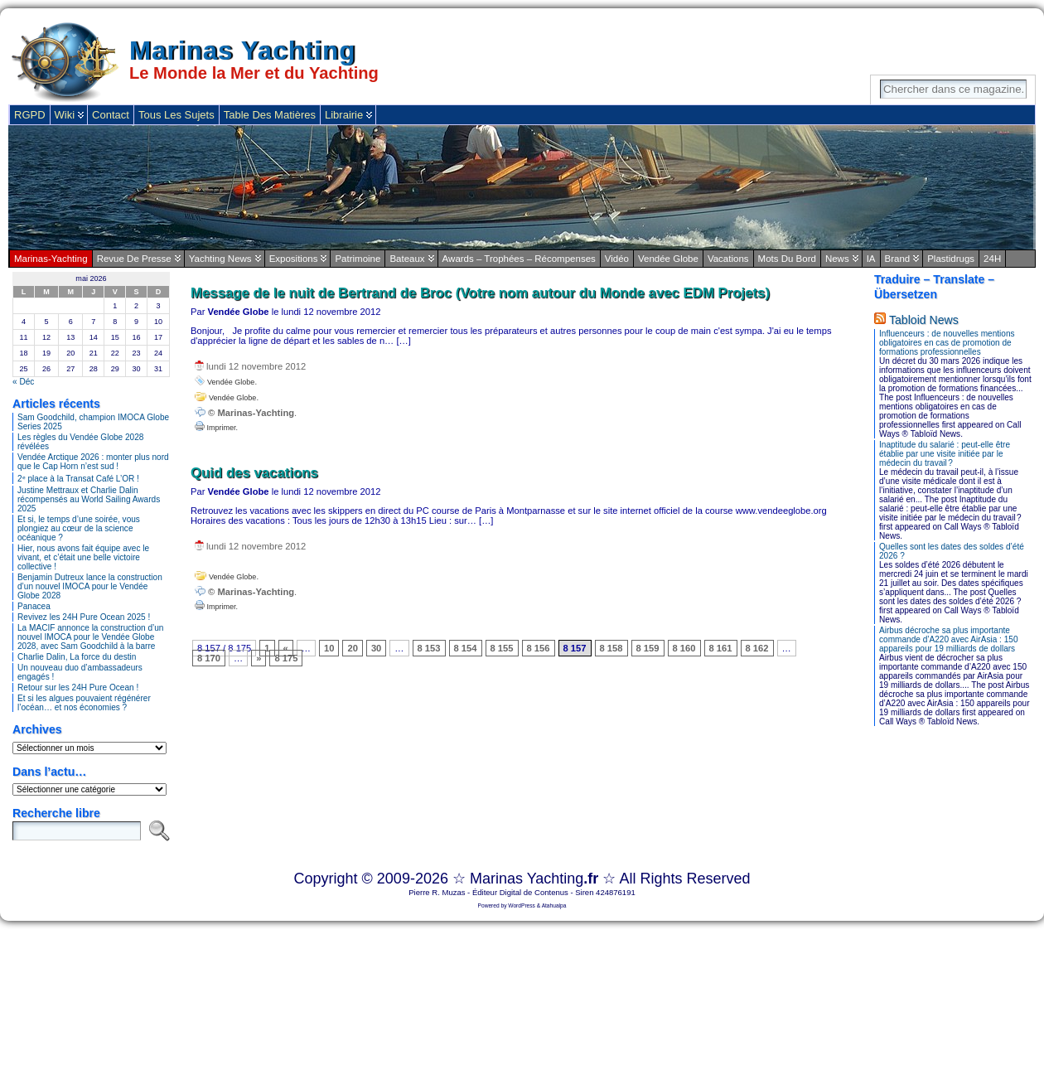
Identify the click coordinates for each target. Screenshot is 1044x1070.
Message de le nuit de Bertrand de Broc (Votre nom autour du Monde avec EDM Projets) (480, 293)
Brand (898, 259)
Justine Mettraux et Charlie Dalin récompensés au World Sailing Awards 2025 (88, 499)
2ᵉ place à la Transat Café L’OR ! (78, 478)
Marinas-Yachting (51, 259)
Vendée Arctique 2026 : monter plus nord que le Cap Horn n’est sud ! (93, 462)
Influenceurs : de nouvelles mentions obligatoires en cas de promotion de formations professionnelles (947, 342)
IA (871, 259)
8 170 (208, 658)
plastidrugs (950, 259)
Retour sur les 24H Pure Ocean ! (77, 687)
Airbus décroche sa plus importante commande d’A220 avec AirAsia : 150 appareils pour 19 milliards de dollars (948, 639)
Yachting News (220, 259)
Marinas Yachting (242, 50)
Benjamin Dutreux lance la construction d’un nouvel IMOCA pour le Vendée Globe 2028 (89, 586)
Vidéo (617, 259)
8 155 (502, 648)
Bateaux (406, 259)
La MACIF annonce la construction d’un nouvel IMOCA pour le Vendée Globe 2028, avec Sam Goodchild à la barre (90, 637)
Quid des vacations (254, 473)
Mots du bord (787, 259)
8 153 (429, 648)
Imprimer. (216, 428)
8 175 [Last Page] (285, 658)
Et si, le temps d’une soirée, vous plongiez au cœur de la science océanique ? (78, 528)
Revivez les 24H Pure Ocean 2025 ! (83, 617)
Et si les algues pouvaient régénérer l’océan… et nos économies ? (84, 703)
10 (329, 648)
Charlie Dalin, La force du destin (76, 656)
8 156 (538, 648)
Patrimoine (357, 259)
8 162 (757, 648)
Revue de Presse (134, 259)
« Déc (23, 381)
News (837, 259)
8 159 (648, 648)
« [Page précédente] (285, 648)
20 (352, 648)
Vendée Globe (668, 259)
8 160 (684, 648)
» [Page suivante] (258, 658)
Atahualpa (554, 905)
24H (992, 259)
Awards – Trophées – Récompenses (519, 259)
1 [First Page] (266, 648)
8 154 (465, 648)
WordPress (521, 905)
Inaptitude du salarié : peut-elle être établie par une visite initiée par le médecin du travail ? (944, 453)
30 (376, 648)
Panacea (34, 606)
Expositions (293, 259)
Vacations (728, 259)
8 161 (720, 648)
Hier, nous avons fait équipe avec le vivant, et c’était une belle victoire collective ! (83, 557)
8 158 (611, 648)
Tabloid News (924, 320)
